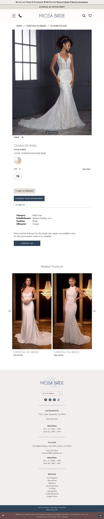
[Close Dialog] (3, 515)
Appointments (52, 491)
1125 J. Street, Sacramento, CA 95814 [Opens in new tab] (52, 414)
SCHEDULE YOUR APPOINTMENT (29, 198)
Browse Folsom (63, 2)
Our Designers (52, 478)
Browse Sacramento (80, 2)
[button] (14, 15)
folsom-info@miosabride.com (52, 453)
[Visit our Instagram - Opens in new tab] (50, 399)
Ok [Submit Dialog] (100, 515)
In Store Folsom (58, 26)
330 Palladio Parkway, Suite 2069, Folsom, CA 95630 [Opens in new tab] (52, 446)
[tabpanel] (52, 82)
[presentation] (31, 311)
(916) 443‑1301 (52, 419)
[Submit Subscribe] (60, 393)
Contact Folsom (52, 496)
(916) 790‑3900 (52, 451)
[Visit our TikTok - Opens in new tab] (58, 399)
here (66, 517)
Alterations (52, 483)
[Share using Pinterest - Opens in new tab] (22, 137)
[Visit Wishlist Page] (90, 15)
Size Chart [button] (86, 169)
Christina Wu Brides (36, 26)
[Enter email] (52, 393)
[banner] (52, 16)
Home (19, 26)
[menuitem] (14, 15)
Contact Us (27, 243)
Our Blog (52, 488)
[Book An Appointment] (52, 6)
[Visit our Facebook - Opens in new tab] (45, 399)
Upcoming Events (52, 486)
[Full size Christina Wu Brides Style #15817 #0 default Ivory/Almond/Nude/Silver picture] (52, 82)
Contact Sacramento (52, 494)
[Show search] (84, 15)
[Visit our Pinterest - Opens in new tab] (54, 399)
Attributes (20, 205)
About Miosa (52, 480)
